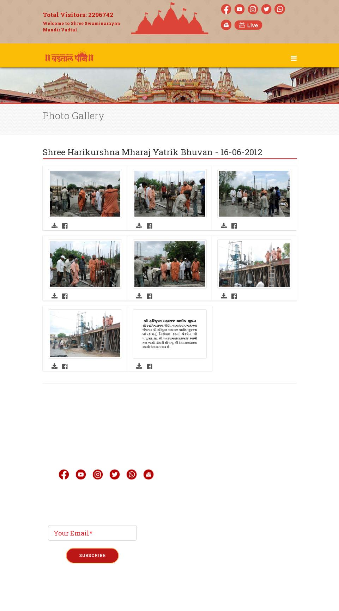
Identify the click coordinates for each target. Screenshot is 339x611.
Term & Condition (170, 594)
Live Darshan (216, 443)
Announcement (219, 499)
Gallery (209, 457)
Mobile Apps (215, 471)
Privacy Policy (133, 594)
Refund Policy (206, 594)
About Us (211, 428)
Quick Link (214, 485)
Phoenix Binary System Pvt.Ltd (182, 569)
